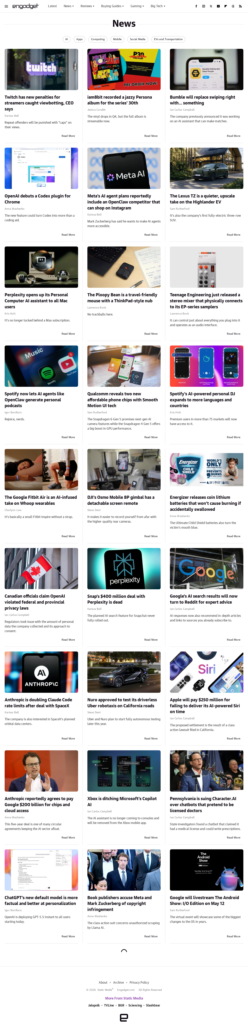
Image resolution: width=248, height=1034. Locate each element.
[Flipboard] (226, 6)
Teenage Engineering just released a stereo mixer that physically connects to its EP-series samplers (206, 301)
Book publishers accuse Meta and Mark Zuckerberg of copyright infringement (119, 904)
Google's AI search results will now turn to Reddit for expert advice (204, 599)
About (103, 982)
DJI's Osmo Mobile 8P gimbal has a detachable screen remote (120, 500)
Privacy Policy (139, 982)
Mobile (117, 39)
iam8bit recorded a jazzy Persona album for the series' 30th (119, 100)
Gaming (136, 6)
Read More (68, 136)
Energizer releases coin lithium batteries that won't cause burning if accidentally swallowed (205, 503)
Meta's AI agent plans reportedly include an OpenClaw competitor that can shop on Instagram (123, 202)
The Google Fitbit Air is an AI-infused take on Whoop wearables (41, 500)
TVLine (109, 1005)
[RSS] (240, 6)
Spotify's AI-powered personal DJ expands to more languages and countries (202, 400)
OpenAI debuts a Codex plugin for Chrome (38, 199)
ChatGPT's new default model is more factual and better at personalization (41, 901)
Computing (98, 39)
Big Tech (157, 6)
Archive (118, 982)
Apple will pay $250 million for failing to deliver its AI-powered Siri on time (205, 706)
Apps (79, 39)
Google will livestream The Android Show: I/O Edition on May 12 (204, 901)
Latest (52, 6)
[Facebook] (196, 6)
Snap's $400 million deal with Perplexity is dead (116, 599)
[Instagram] (204, 6)
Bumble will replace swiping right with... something (202, 100)
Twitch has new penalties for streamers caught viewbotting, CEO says (39, 103)
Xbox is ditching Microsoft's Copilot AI (122, 802)
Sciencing (135, 1005)
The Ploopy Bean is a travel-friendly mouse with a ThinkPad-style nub (122, 298)
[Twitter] (211, 6)
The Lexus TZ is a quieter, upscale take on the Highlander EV (202, 199)
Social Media (137, 39)
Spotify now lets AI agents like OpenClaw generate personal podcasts (34, 400)
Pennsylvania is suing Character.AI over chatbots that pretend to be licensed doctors (203, 805)
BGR (121, 1005)
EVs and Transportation (168, 39)
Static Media (104, 990)
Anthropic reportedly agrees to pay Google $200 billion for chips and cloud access (39, 805)
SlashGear (153, 1005)
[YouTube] (218, 6)
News (67, 6)
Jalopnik (94, 1005)
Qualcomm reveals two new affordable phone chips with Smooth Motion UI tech (122, 400)
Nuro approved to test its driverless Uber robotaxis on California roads (122, 703)
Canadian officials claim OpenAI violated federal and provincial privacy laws (35, 602)
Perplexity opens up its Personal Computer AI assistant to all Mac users (36, 301)
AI (66, 39)
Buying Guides (111, 6)
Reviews (86, 6)
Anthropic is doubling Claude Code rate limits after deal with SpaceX (38, 703)
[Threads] (233, 6)
